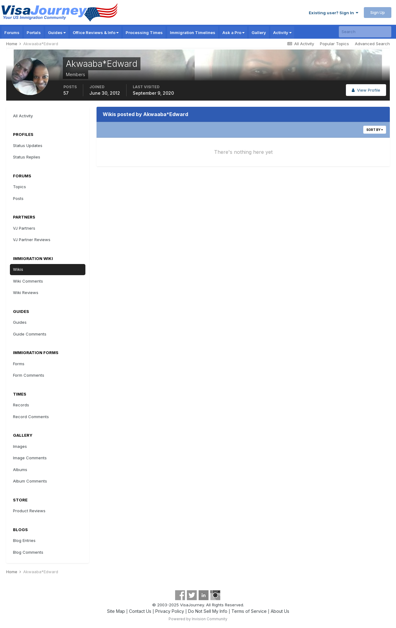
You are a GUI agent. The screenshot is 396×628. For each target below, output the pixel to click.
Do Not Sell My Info (207, 611)
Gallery (259, 32)
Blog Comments (28, 552)
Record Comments (31, 416)
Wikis (18, 269)
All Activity (23, 115)
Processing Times (144, 32)
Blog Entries (24, 540)
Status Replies (26, 156)
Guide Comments (29, 333)
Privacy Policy (169, 611)
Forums (11, 32)
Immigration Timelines (192, 32)
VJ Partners (24, 228)
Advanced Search (372, 43)
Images (20, 446)
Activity (282, 32)
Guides (57, 32)
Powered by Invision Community (198, 619)
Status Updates (27, 145)
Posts (18, 198)
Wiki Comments (28, 281)
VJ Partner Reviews (31, 239)
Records (21, 404)
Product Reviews (29, 510)
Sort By (374, 130)
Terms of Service (249, 611)
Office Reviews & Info (95, 32)
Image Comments (30, 457)
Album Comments (30, 481)
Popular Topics (334, 43)
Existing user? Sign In (333, 12)
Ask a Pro (233, 32)
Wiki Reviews (25, 292)
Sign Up (377, 12)
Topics (19, 186)
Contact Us (140, 611)
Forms (18, 363)
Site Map (116, 611)
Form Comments (28, 375)
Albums (20, 469)
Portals (34, 32)
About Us (280, 611)
